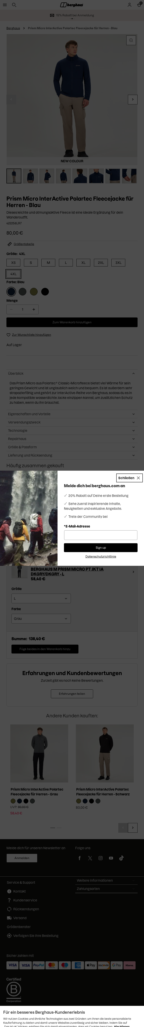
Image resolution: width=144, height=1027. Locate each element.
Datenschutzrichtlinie (100, 556)
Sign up (101, 547)
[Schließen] (129, 477)
